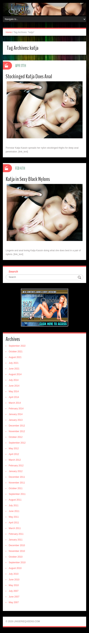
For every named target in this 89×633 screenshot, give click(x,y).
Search (13, 271)
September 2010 (17, 562)
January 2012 (16, 471)
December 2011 (17, 477)
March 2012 (15, 460)
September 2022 (17, 346)
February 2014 (16, 408)
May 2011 (14, 517)
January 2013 (16, 420)
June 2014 (14, 385)
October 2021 (16, 351)
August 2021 (15, 357)
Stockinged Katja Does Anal (29, 76)
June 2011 (14, 511)
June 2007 (14, 596)
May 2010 (14, 585)
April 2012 (14, 454)
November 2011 (17, 482)
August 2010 (15, 568)
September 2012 (17, 442)
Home (9, 32)
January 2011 (16, 539)
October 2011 (16, 488)
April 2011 (14, 522)
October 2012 (16, 437)
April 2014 (14, 397)
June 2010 (14, 579)
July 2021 (13, 363)
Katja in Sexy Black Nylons (28, 179)
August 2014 (15, 374)
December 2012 (17, 425)
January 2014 (16, 414)
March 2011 (15, 528)
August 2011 (15, 499)
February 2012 (16, 465)
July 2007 (13, 591)
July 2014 (13, 380)
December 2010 (17, 545)
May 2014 (14, 391)
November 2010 (17, 551)
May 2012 (14, 448)
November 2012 (17, 431)
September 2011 (17, 494)
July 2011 (13, 505)
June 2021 (14, 368)
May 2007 (14, 602)
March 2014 (15, 403)
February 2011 (16, 534)
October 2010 (16, 556)
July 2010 (13, 574)
